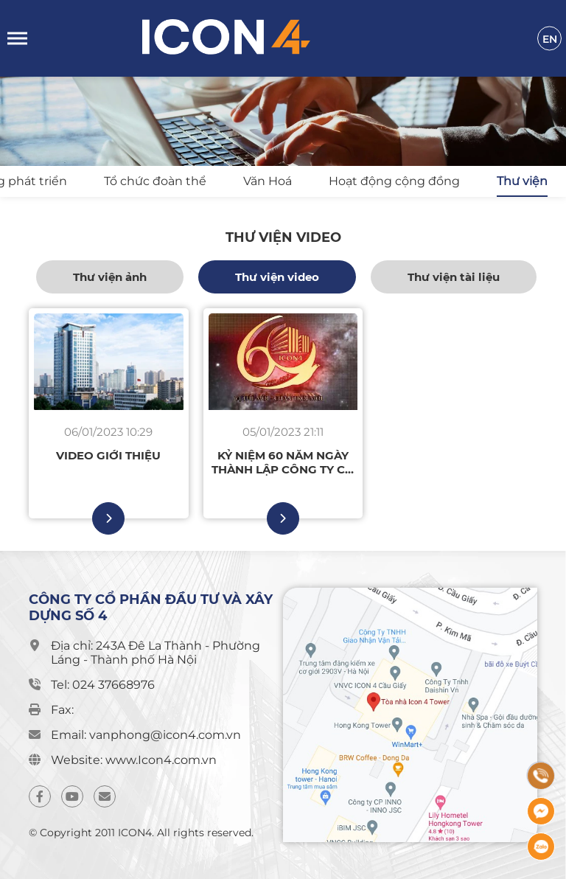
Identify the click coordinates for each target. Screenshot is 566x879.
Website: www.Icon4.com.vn (134, 760)
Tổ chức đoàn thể (155, 181)
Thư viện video (277, 277)
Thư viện (522, 181)
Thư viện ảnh (110, 277)
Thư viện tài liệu (454, 277)
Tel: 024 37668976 (103, 685)
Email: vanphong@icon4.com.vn (146, 735)
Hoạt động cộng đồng (394, 181)
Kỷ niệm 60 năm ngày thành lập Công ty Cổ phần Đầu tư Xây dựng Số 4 (282, 462)
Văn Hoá (267, 181)
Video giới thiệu (108, 455)
